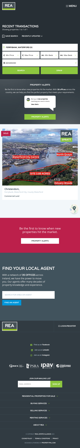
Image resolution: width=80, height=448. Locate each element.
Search (21, 70)
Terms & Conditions (42, 438)
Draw (59, 70)
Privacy (55, 438)
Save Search (11, 36)
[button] (40, 63)
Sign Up (56, 384)
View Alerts (35, 104)
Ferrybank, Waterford (19, 47)
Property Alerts (40, 117)
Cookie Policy (27, 438)
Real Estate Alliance (43, 434)
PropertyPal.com (49, 443)
